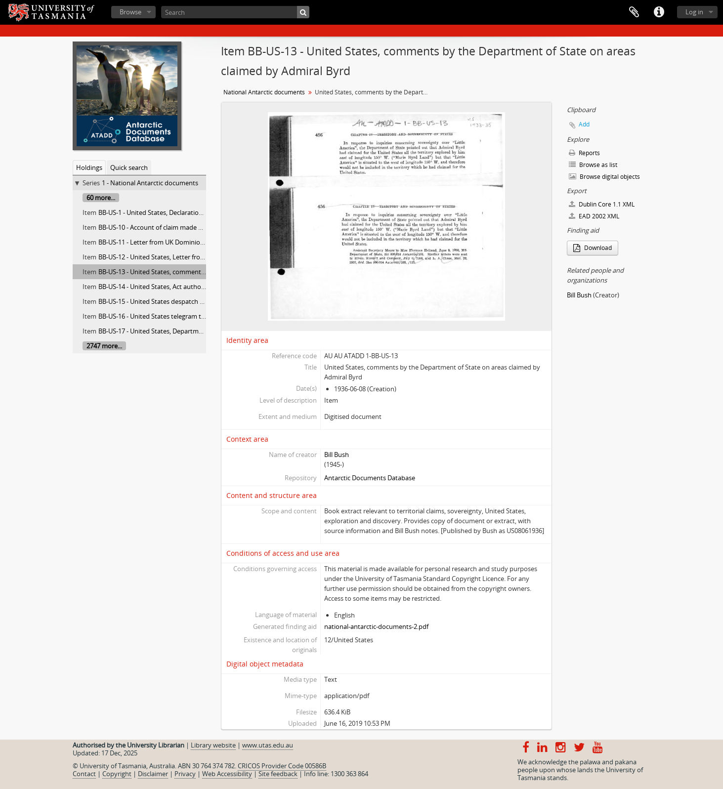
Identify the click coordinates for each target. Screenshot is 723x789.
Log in (694, 11)
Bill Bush (336, 454)
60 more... (100, 197)
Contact (84, 773)
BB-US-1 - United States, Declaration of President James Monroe (191, 212)
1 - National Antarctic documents (150, 182)
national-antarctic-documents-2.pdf (376, 626)
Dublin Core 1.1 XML (602, 204)
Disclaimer (153, 773)
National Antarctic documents (264, 92)
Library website (213, 745)
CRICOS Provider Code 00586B (282, 765)
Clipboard (634, 12)
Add (584, 124)
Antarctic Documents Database (369, 477)
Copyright (116, 773)
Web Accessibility (227, 773)
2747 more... (104, 345)
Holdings (89, 167)
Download (592, 248)
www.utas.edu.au (267, 745)
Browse (130, 11)
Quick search (129, 167)
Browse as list (593, 165)
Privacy (185, 773)
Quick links (658, 12)
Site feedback (278, 773)
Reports (584, 153)
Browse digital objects (604, 176)
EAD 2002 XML (594, 216)
